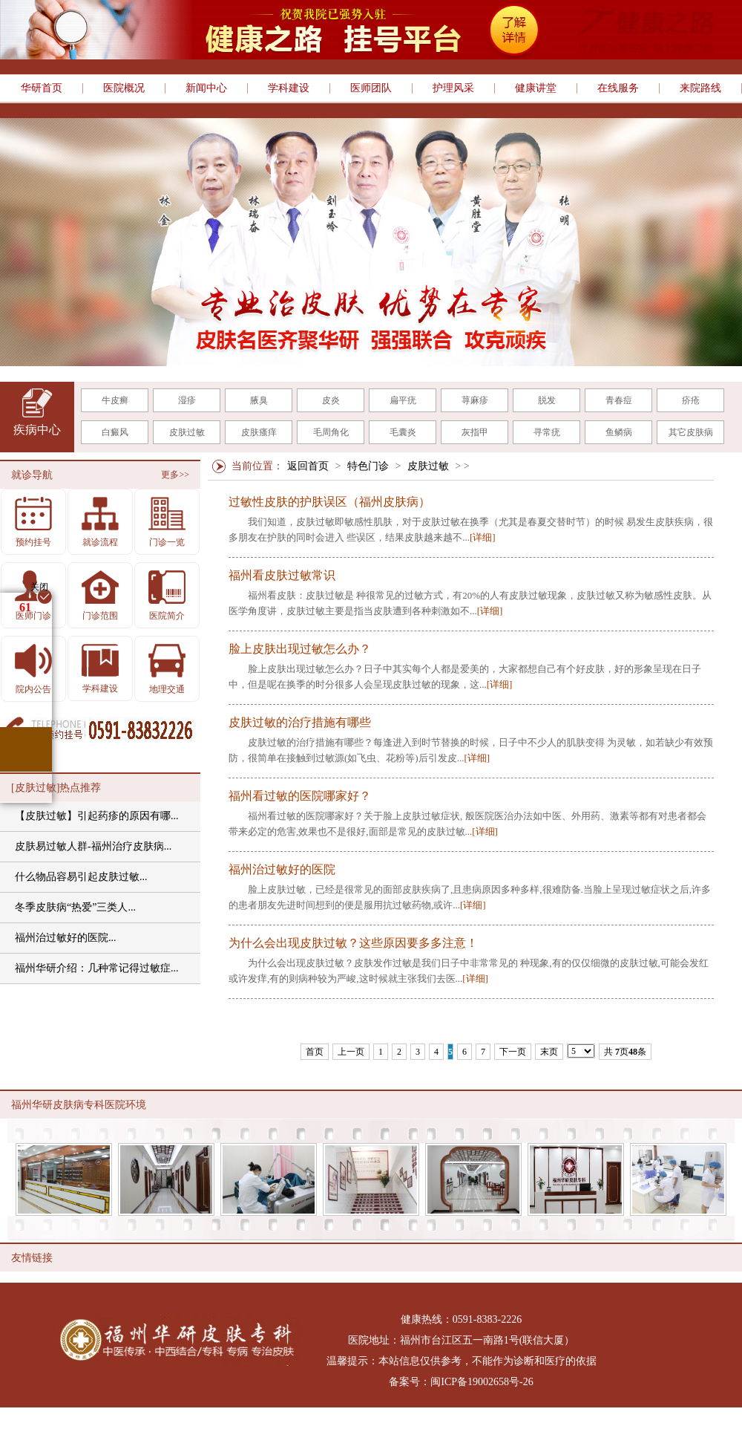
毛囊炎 (403, 432)
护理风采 (453, 88)
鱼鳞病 (618, 432)
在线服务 (618, 88)
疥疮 (691, 400)
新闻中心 (206, 88)
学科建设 (288, 88)
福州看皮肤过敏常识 (282, 576)
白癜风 (115, 432)
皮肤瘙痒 (259, 432)
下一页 (512, 1051)
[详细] (483, 537)
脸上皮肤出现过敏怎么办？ (300, 649)
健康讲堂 (535, 88)
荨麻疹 (475, 400)
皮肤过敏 (187, 432)
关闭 (39, 587)
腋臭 (259, 400)
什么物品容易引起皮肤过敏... (81, 876)
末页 (549, 1051)
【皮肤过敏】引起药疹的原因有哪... (97, 815)
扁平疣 (403, 400)
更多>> (175, 474)
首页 (315, 1051)
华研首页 (41, 88)
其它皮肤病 (691, 432)
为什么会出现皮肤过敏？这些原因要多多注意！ (353, 943)
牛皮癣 (115, 400)
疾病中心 (37, 429)
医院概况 (124, 88)
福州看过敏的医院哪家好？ (300, 796)
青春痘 (618, 400)
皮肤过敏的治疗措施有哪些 (300, 723)
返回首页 (308, 466)
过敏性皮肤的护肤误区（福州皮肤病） (329, 502)
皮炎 (331, 400)
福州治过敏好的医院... (65, 937)
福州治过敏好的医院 (282, 870)
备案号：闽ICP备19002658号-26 (461, 1381)
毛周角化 (331, 432)
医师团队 (371, 88)
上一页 (351, 1051)
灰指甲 (475, 432)
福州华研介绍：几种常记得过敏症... (97, 968)
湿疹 (187, 400)
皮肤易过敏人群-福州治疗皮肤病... (93, 846)
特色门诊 (368, 466)
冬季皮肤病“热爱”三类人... (75, 907)
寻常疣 (546, 432)
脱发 (547, 400)
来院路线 (700, 88)
